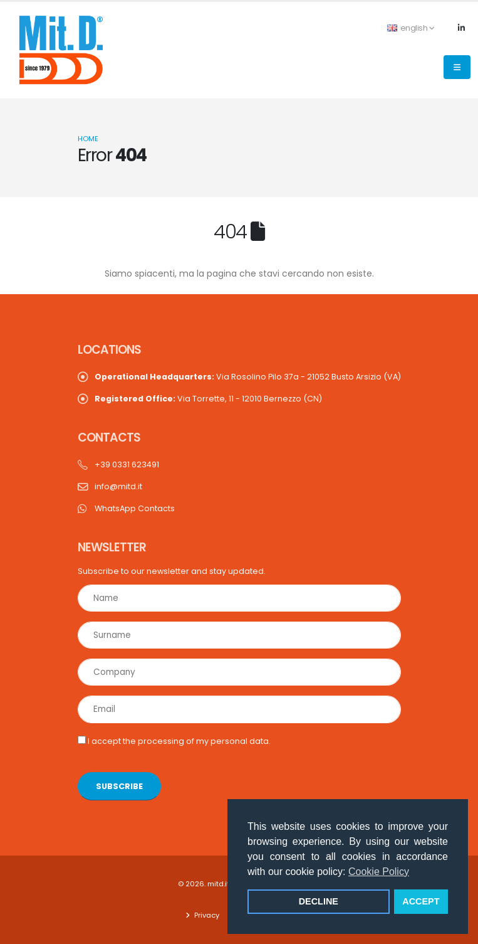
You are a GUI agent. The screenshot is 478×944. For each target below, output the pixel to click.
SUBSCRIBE (119, 786)
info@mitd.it (118, 486)
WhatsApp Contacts (135, 508)
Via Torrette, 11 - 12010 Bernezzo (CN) (208, 398)
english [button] (410, 28)
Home (88, 139)
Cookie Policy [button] (378, 871)
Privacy (205, 915)
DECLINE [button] (318, 901)
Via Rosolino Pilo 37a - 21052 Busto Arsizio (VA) (248, 376)
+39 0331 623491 (127, 464)
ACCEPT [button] (420, 901)
